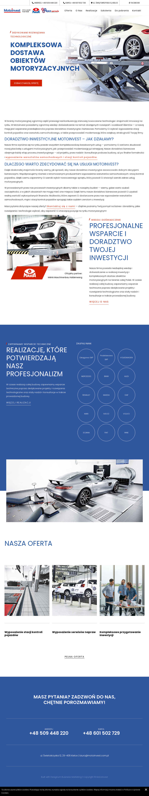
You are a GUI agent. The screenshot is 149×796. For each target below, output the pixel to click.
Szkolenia (106, 10)
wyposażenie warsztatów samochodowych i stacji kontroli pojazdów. (52, 157)
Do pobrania (122, 10)
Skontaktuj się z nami (61, 206)
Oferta (68, 10)
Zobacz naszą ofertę (26, 83)
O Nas (79, 10)
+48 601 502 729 (78, 3)
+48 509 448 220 (49, 3)
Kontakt (136, 10)
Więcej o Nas (99, 301)
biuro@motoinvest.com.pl (94, 755)
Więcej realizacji (18, 402)
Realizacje (91, 10)
